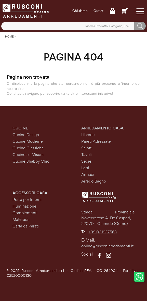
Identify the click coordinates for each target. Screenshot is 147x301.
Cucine (20, 128)
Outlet (98, 11)
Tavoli (86, 154)
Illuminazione (24, 206)
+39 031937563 (103, 232)
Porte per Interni (27, 199)
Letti (85, 168)
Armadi (87, 174)
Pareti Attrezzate (96, 141)
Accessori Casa (29, 193)
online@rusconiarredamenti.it (107, 246)
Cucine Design (25, 134)
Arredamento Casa (102, 128)
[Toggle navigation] (140, 11)
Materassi (21, 219)
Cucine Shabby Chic (30, 161)
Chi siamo (80, 11)
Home (9, 36)
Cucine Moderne (27, 141)
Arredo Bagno (93, 181)
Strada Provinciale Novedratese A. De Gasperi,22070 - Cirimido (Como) (108, 217)
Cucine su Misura (28, 154)
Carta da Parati (25, 226)
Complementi (24, 212)
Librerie (88, 134)
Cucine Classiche (28, 148)
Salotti (86, 148)
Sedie (86, 161)
